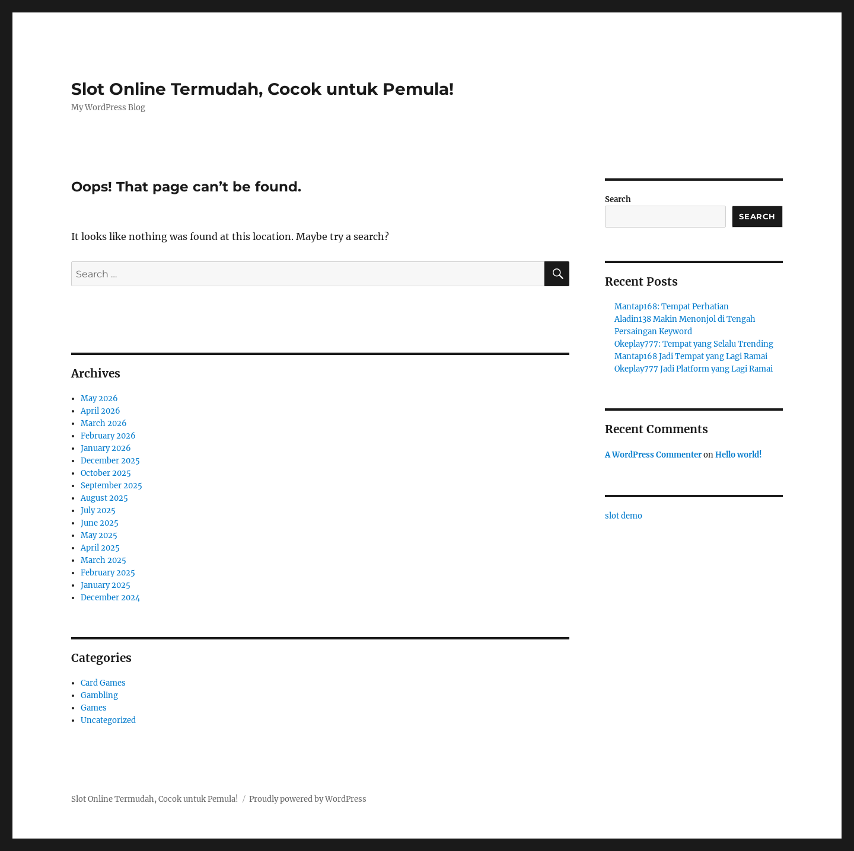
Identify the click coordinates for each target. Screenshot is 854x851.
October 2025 (106, 473)
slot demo (623, 516)
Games (94, 708)
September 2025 (111, 486)
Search (618, 199)
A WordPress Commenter (653, 455)
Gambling (99, 695)
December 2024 (110, 598)
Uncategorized (108, 720)
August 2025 (104, 498)
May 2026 (99, 398)
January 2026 (106, 448)
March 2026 (104, 423)
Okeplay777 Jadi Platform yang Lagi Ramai (693, 369)
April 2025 (100, 548)
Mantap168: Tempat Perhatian (671, 307)
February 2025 (108, 573)
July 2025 (98, 511)
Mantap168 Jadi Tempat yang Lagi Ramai (690, 356)
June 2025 (100, 523)
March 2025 (103, 560)
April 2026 (100, 411)
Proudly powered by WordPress (308, 799)
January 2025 (105, 585)
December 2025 (110, 461)
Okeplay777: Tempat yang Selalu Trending (693, 344)
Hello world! (738, 455)
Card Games (103, 683)
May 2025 (99, 535)
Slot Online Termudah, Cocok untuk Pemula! (262, 89)
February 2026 (108, 436)
